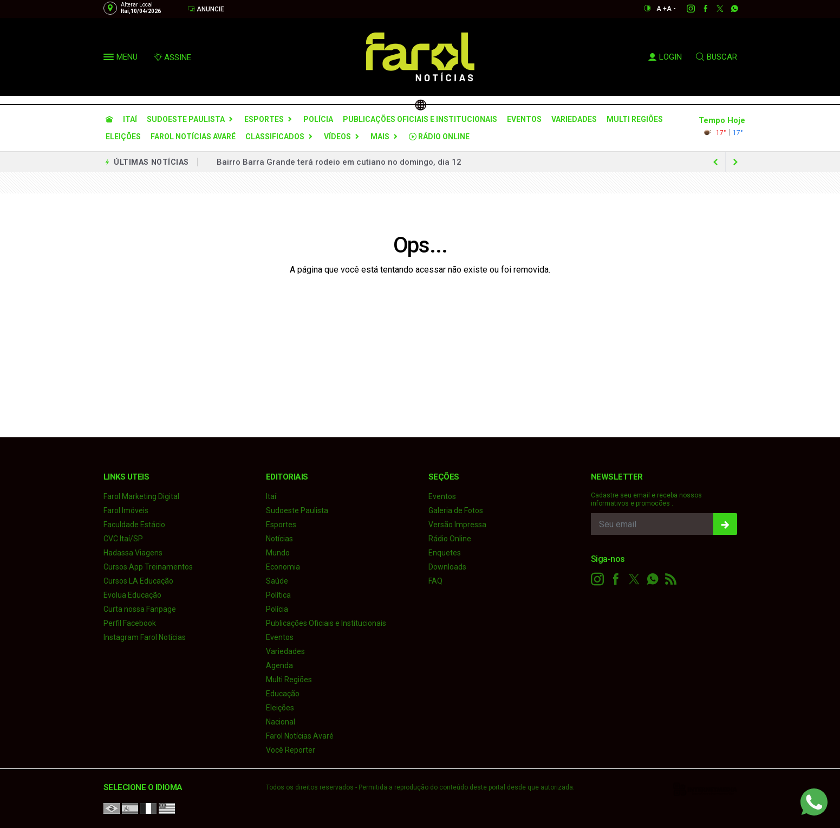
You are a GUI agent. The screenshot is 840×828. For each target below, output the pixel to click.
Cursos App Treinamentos (148, 566)
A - (671, 8)
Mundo (278, 552)
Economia (283, 566)
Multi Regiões (635, 119)
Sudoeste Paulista (186, 119)
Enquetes (444, 552)
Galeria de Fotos (455, 510)
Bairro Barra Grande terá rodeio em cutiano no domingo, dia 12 (339, 162)
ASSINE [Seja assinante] (172, 57)
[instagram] (684, 8)
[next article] (716, 162)
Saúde (277, 581)
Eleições (123, 136)
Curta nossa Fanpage (139, 609)
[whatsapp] (728, 8)
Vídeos (337, 136)
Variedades (574, 119)
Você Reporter (290, 750)
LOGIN (665, 57)
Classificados (274, 136)
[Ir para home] (109, 119)
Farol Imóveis (125, 510)
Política (278, 595)
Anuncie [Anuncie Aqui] (205, 9)
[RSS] (671, 579)
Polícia (318, 119)
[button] (109, 59)
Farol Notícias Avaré (193, 136)
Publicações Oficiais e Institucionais (420, 119)
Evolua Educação (132, 595)
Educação (282, 693)
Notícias (279, 538)
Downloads (447, 566)
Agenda (279, 665)
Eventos (524, 119)
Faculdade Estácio (134, 524)
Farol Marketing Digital (141, 496)
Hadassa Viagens (132, 552)
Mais (379, 136)
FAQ (435, 581)
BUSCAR (716, 57)
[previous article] (735, 162)
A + (661, 8)
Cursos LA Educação (138, 581)
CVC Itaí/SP (123, 538)
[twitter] (714, 8)
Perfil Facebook (129, 623)
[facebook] (699, 8)
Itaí (130, 119)
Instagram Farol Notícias (144, 637)
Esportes (264, 119)
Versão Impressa (457, 524)
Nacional (280, 721)
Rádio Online (439, 136)
